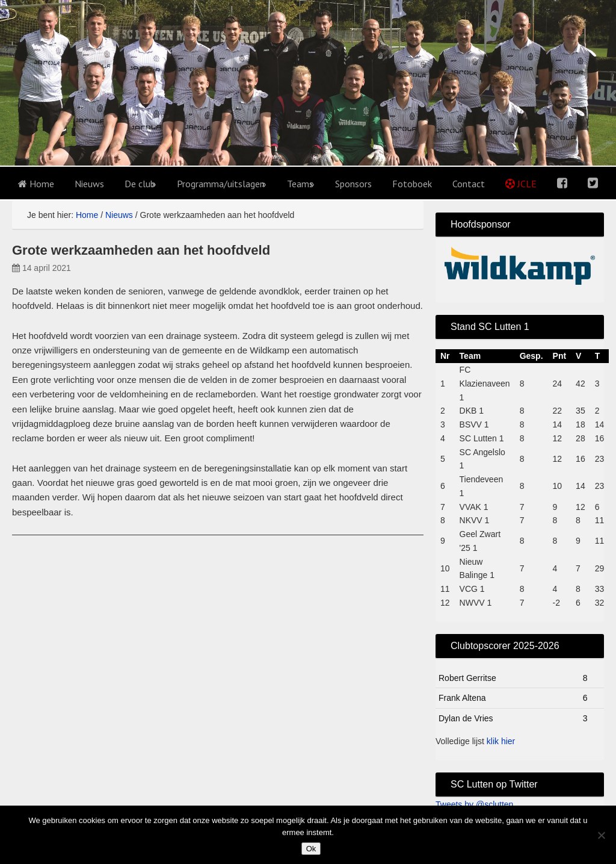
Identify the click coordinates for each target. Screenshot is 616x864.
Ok (311, 848)
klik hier (501, 741)
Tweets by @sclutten (474, 804)
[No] (601, 835)
